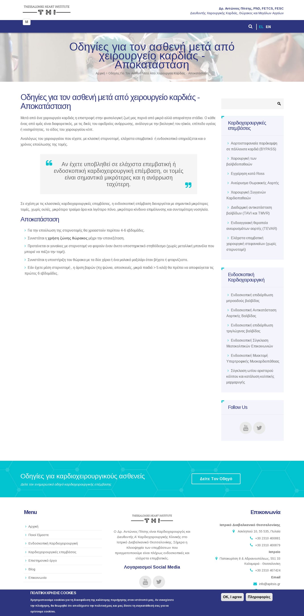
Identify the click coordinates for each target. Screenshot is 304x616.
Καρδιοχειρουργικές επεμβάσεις (52, 552)
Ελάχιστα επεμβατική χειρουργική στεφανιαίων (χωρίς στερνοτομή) (251, 243)
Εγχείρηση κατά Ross (248, 173)
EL (261, 27)
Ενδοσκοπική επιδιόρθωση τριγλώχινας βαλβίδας (249, 328)
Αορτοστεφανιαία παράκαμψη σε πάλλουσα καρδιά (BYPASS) (251, 146)
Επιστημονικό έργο (42, 560)
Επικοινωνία (37, 577)
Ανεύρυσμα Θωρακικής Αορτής (255, 183)
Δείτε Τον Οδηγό (216, 479)
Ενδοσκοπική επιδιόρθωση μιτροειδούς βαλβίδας (249, 298)
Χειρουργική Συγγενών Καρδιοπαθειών (246, 195)
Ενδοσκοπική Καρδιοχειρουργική (53, 543)
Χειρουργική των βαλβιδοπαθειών (241, 161)
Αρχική (100, 73)
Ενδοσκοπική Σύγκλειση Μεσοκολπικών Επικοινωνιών (249, 343)
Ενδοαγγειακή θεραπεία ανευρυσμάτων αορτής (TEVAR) (251, 225)
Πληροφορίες (259, 598)
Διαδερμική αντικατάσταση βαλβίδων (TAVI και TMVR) (249, 210)
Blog (31, 569)
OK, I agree (232, 598)
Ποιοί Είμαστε (38, 535)
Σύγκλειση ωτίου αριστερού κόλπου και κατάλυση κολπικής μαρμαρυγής (250, 376)
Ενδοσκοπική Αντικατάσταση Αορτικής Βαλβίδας (251, 313)
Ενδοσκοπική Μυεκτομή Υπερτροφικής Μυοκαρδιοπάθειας (252, 358)
